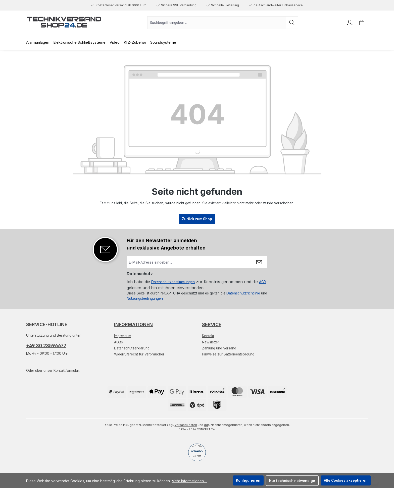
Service (211, 324)
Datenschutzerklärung (132, 348)
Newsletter (210, 342)
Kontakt (208, 336)
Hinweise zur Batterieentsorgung (228, 354)
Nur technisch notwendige (292, 481)
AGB (262, 282)
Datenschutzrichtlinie (243, 293)
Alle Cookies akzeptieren (346, 480)
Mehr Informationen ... (189, 481)
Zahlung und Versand (219, 348)
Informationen (133, 324)
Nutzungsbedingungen (145, 298)
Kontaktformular (66, 371)
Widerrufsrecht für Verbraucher (139, 354)
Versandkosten (186, 425)
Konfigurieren (248, 480)
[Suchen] (292, 22)
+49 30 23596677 (46, 345)
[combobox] (216, 22)
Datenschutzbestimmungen (173, 282)
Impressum (122, 336)
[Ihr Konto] (350, 23)
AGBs (118, 342)
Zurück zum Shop (197, 219)
